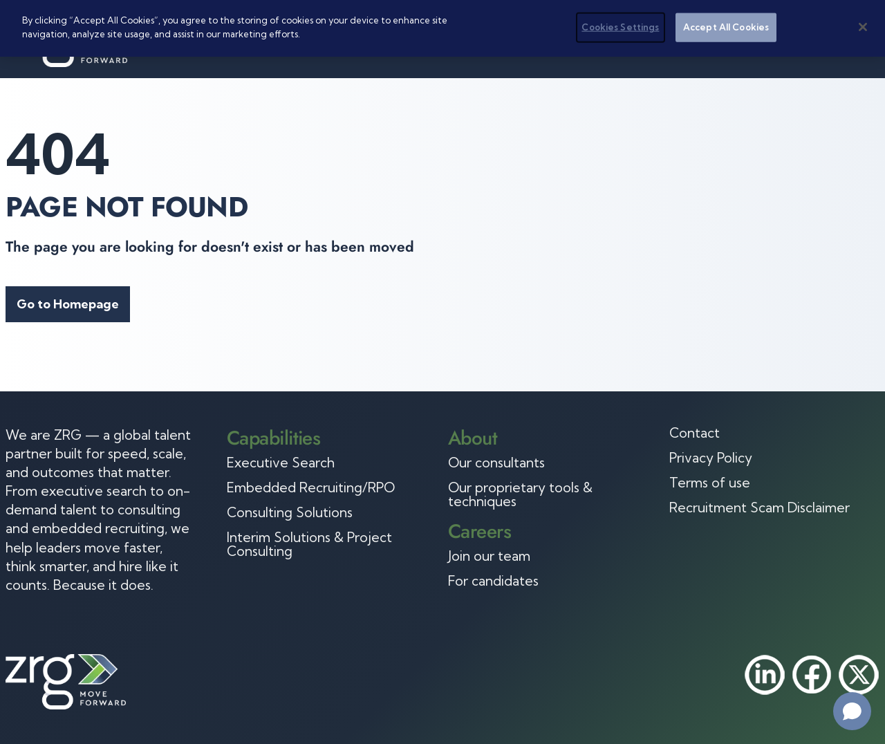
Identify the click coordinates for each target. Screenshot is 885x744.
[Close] (863, 27)
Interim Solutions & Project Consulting (309, 544)
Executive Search (281, 462)
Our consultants (496, 462)
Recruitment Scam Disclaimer (759, 507)
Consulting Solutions (290, 512)
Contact (694, 433)
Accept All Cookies (726, 26)
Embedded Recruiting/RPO (311, 487)
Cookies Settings (620, 26)
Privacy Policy (710, 458)
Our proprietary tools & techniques (520, 494)
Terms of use (709, 483)
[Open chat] (852, 711)
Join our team (489, 556)
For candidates (493, 581)
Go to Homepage (68, 304)
